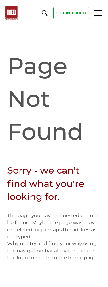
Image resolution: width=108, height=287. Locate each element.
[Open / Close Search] (44, 12)
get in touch (71, 13)
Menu (98, 13)
